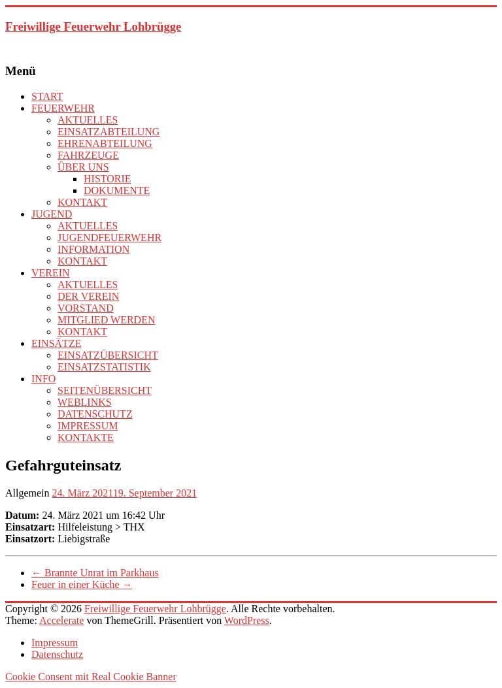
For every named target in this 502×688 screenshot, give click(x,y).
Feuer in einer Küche (82, 584)
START (47, 96)
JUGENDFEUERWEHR (109, 237)
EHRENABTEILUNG (105, 143)
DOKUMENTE (117, 190)
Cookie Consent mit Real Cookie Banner (90, 676)
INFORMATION (93, 249)
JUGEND (51, 214)
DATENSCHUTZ (95, 413)
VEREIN (50, 272)
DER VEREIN (88, 296)
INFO (43, 378)
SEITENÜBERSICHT (105, 390)
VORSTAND (86, 308)
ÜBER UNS (83, 166)
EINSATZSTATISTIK (104, 366)
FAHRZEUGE (88, 155)
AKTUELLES (88, 119)
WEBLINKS (85, 402)
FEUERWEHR (63, 108)
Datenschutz (57, 654)
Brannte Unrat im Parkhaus (95, 572)
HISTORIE (107, 178)
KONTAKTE (86, 437)
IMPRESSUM (88, 425)
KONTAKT (82, 202)
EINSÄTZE (56, 343)
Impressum (54, 642)
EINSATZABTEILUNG (108, 131)
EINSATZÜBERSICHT (108, 355)
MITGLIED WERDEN (106, 319)
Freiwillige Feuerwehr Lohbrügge (93, 26)
